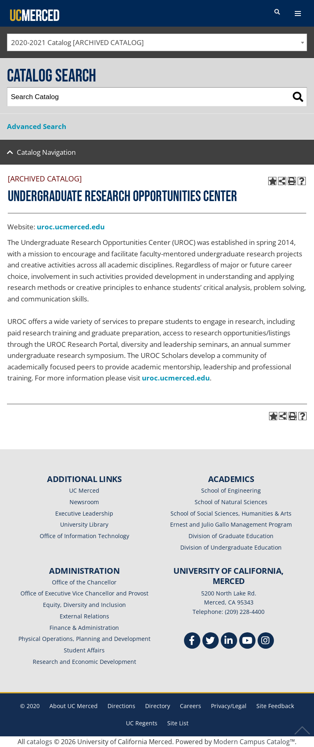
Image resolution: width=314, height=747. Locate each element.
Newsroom (84, 502)
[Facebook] (192, 641)
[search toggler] (277, 12)
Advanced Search (36, 126)
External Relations (84, 616)
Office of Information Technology (84, 536)
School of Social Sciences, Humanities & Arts (231, 513)
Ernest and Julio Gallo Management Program (231, 524)
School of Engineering (231, 490)
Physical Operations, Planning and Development (84, 639)
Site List (177, 723)
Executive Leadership (84, 513)
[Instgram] (265, 641)
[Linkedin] (229, 641)
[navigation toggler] (298, 13)
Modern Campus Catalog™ (254, 741)
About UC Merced (73, 706)
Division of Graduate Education (231, 536)
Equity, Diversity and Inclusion (84, 605)
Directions (121, 706)
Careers (190, 706)
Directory (157, 706)
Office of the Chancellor (84, 582)
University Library (84, 524)
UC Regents (141, 723)
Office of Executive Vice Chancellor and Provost (84, 593)
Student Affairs (84, 650)
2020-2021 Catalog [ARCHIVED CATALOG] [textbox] (77, 42)
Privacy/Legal (229, 706)
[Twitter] (210, 641)
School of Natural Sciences (231, 502)
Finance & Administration (84, 628)
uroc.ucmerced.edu (71, 226)
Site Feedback (275, 706)
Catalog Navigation (46, 152)
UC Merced (84, 490)
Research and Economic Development (84, 662)
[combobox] (157, 42)
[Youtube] (247, 641)
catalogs (39, 741)
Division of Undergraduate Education (231, 547)
